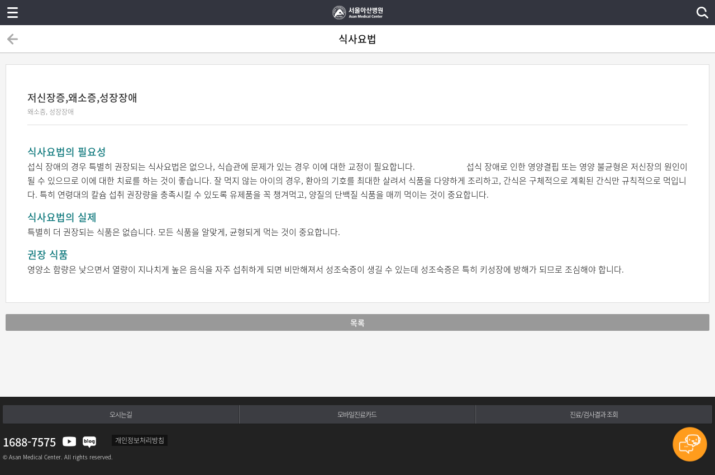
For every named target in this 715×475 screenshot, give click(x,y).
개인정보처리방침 (139, 440)
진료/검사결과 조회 (594, 415)
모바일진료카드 (356, 415)
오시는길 (120, 415)
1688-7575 (29, 442)
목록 (357, 322)
